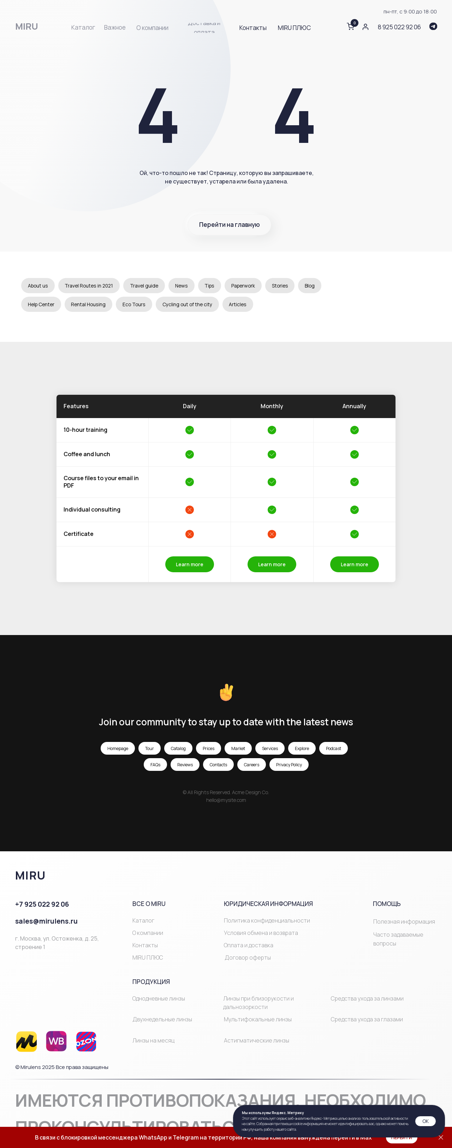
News (186, 285)
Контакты (145, 945)
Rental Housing (91, 304)
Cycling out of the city (192, 304)
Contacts (218, 765)
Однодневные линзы (158, 999)
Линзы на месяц (153, 1041)
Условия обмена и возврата (261, 933)
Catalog (178, 749)
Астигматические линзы (256, 1041)
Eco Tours (138, 304)
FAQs (155, 765)
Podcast (333, 749)
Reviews (185, 765)
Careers (251, 765)
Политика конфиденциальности (267, 921)
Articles (243, 304)
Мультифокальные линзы (258, 1020)
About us (38, 285)
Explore (302, 749)
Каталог (143, 921)
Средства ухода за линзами (367, 999)
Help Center (42, 304)
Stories (287, 285)
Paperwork (249, 285)
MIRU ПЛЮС (147, 958)
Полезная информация (404, 922)
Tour (149, 749)
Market (238, 749)
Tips (215, 285)
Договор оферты (248, 958)
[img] (433, 26)
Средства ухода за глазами (367, 1020)
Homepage (117, 749)
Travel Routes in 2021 (91, 285)
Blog (318, 285)
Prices (208, 749)
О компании (147, 933)
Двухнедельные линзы (162, 1020)
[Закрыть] (441, 1138)
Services (270, 749)
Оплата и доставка (248, 945)
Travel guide (147, 285)
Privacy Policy (289, 765)
